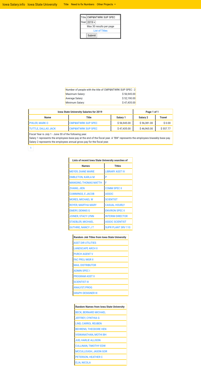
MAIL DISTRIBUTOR (85, 265)
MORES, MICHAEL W (81, 199)
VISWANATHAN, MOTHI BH (90, 334)
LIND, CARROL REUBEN (88, 323)
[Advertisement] (100, 61)
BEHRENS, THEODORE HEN (90, 329)
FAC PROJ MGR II (83, 259)
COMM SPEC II (113, 188)
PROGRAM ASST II (84, 276)
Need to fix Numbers (82, 4)
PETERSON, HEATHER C (89, 357)
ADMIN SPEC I (82, 270)
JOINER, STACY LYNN (82, 216)
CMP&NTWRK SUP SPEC (83, 123)
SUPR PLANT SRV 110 (117, 227)
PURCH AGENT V (83, 253)
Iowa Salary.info (14, 4)
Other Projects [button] (105, 4)
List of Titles (100, 30)
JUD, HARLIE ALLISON (87, 340)
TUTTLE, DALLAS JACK (42, 128)
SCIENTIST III (81, 281)
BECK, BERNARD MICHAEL (90, 312)
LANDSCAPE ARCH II (85, 248)
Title (66, 4)
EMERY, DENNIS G (80, 210)
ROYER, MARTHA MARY (83, 205)
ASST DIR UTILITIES (85, 242)
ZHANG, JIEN (77, 188)
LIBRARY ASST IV (115, 171)
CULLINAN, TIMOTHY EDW (90, 345)
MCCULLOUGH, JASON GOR (91, 351)
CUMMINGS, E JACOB (82, 193)
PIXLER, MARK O (38, 123)
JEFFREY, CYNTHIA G (87, 317)
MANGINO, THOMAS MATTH (86, 182)
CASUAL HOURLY (115, 205)
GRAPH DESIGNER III (85, 293)
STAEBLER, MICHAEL (82, 221)
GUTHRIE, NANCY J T (82, 227)
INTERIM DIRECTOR (116, 216)
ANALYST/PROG (83, 287)
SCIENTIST (111, 199)
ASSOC (109, 193)
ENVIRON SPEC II (115, 210)
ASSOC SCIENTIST (115, 221)
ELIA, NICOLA (83, 362)
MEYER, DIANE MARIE (82, 171)
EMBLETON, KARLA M (82, 177)
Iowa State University (42, 4)
